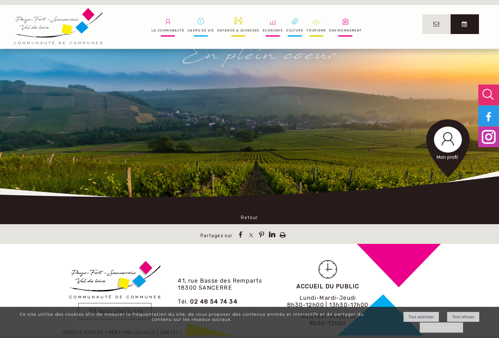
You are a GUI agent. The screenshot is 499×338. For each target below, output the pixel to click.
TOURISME (316, 30)
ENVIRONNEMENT (345, 30)
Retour (249, 217)
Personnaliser (442, 327)
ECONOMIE (273, 30)
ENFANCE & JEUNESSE (238, 30)
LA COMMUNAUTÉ (167, 30)
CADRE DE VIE (200, 30)
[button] (488, 95)
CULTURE (294, 30)
